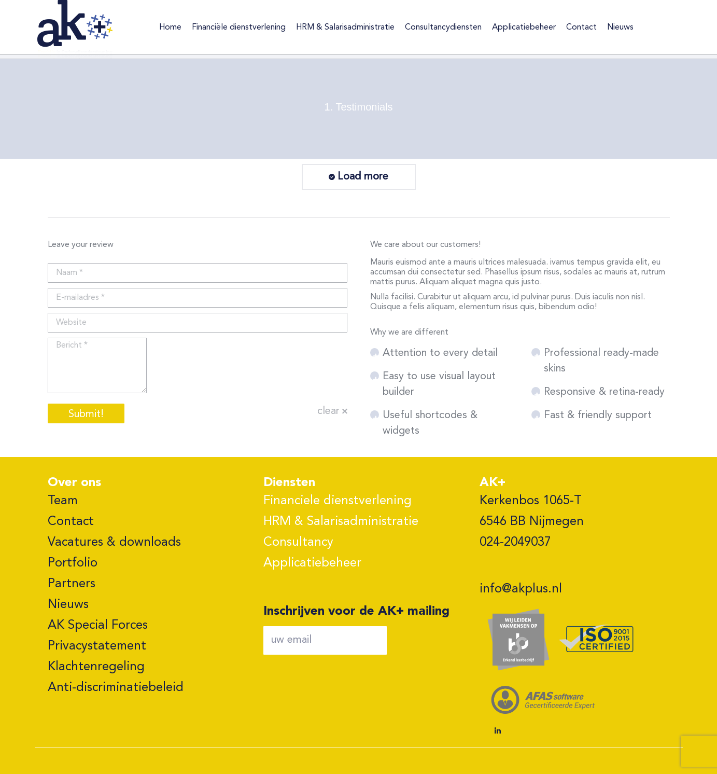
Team (63, 501)
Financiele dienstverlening (337, 501)
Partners (71, 584)
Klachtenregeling (96, 667)
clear (328, 411)
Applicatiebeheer (312, 563)
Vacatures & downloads (114, 542)
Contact (71, 522)
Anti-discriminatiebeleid (116, 688)
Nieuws (68, 605)
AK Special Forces (98, 625)
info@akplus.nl (521, 589)
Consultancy (298, 542)
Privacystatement (97, 646)
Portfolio (72, 563)
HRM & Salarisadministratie (340, 522)
